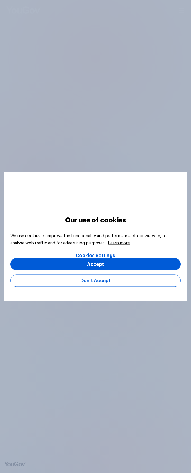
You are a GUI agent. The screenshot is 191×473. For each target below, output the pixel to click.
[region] (95, 236)
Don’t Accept (95, 280)
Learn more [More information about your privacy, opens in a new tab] (119, 243)
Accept (95, 264)
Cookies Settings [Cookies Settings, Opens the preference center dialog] (95, 255)
